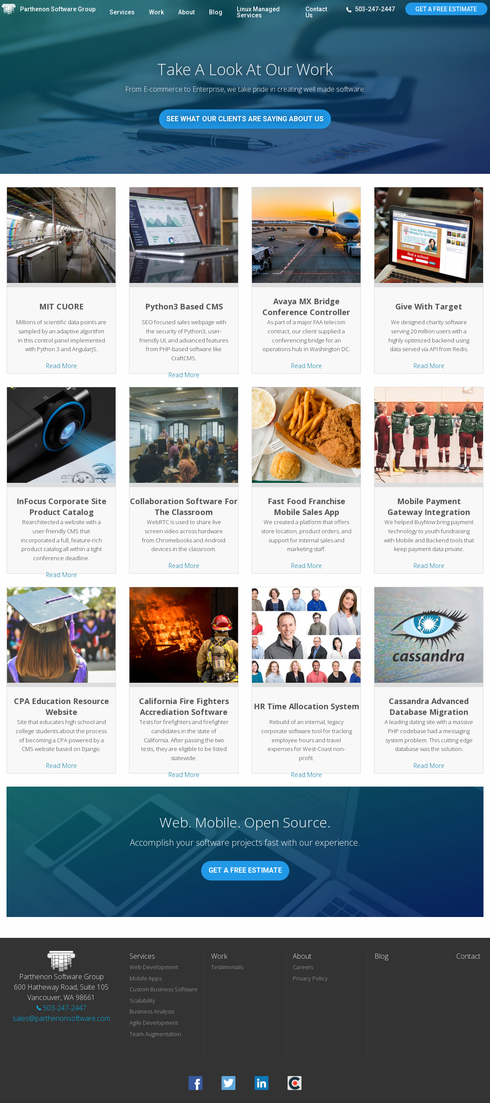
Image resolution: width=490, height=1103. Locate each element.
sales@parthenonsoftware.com (61, 1018)
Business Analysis (151, 1011)
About (186, 12)
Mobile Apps (145, 978)
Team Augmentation (155, 1034)
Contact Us (316, 12)
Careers (303, 967)
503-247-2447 (370, 9)
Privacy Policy (310, 978)
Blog (215, 12)
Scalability (142, 1000)
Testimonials (227, 967)
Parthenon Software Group (58, 9)
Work (156, 12)
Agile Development (153, 1023)
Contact (468, 956)
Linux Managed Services (258, 12)
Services (122, 12)
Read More (61, 366)
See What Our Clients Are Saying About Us (245, 119)
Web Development (153, 967)
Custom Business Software (163, 989)
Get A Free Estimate (446, 9)
